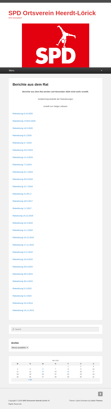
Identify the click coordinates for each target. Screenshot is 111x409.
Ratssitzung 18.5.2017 (23, 201)
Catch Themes (97, 401)
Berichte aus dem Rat (30, 84)
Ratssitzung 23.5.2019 (23, 150)
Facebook (100, 394)
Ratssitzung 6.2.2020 (22, 135)
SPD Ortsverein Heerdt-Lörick (52, 13)
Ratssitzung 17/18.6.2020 (24, 121)
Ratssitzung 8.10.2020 (23, 113)
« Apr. (30, 380)
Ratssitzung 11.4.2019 (23, 157)
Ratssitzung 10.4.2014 (23, 303)
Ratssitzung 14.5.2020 (23, 128)
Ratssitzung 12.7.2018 (23, 186)
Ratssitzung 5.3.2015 (22, 288)
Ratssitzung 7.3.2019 (22, 164)
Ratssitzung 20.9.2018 (23, 179)
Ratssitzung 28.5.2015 (23, 274)
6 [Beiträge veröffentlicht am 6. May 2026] (42, 369)
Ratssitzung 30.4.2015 (23, 281)
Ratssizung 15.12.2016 (23, 216)
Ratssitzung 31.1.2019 (23, 172)
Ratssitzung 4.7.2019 (22, 143)
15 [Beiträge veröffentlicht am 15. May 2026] (68, 372)
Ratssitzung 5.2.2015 (22, 296)
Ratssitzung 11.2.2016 (23, 230)
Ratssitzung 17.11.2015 (23, 245)
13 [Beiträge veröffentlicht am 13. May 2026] (43, 372)
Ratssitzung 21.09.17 (22, 194)
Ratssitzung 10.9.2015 (23, 259)
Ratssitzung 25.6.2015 (23, 267)
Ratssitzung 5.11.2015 (23, 252)
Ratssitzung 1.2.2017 (22, 208)
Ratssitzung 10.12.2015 (23, 237)
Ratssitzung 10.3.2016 (23, 223)
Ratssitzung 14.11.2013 (23, 310)
